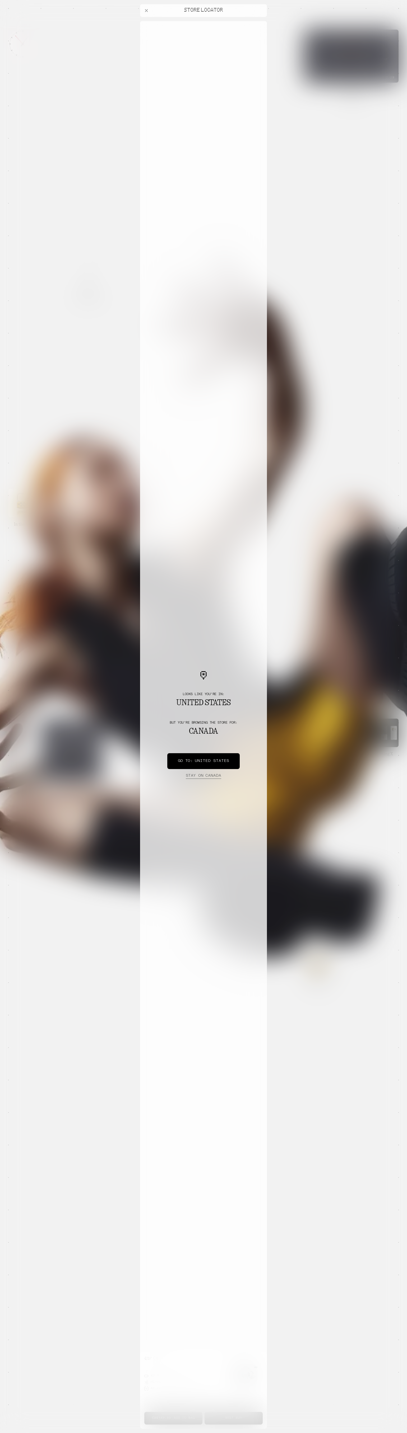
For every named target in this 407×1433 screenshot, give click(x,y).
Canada (203, 776)
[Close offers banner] (260, 22)
